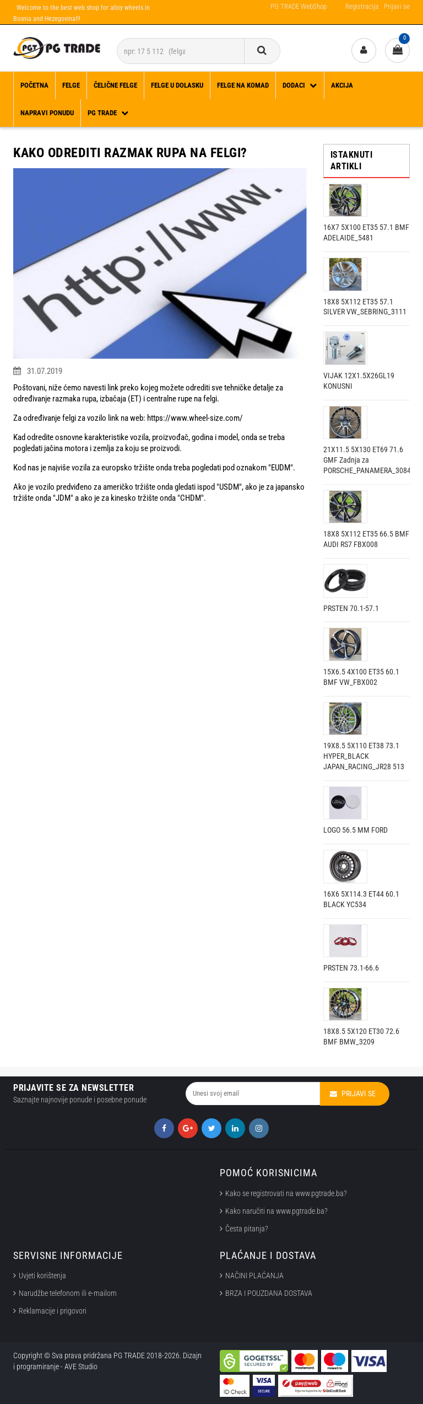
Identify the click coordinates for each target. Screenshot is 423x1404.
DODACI (300, 85)
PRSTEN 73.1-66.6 (351, 967)
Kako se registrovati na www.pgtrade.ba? (286, 1193)
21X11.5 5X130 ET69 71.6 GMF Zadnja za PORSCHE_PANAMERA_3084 (367, 460)
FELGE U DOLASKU (177, 85)
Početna (34, 85)
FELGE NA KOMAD (243, 85)
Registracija (361, 6)
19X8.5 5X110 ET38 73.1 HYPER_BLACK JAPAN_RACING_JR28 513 (363, 756)
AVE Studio (80, 1366)
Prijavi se (397, 6)
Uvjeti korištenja (42, 1275)
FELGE (71, 85)
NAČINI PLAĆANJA (254, 1275)
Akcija (342, 85)
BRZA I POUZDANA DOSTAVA (268, 1293)
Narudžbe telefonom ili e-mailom (68, 1293)
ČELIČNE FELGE (115, 85)
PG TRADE (108, 113)
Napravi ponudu (47, 113)
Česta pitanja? (246, 1228)
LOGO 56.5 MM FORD (355, 830)
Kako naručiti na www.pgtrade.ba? (276, 1211)
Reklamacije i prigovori (54, 1310)
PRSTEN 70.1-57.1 (351, 608)
